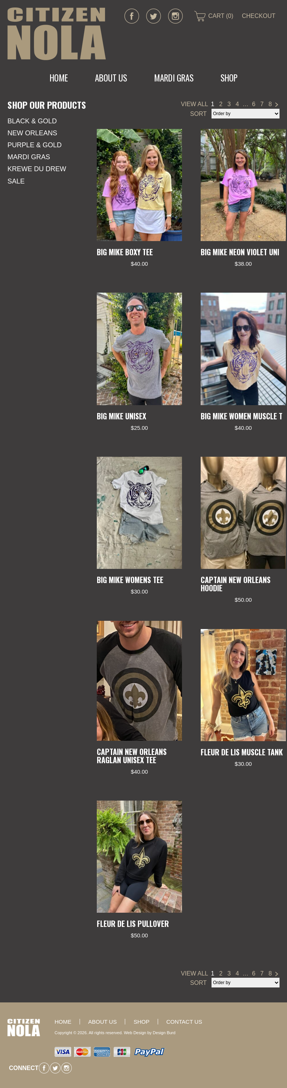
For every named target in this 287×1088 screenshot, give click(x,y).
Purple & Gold (34, 145)
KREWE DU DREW (36, 169)
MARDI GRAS (174, 77)
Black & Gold (32, 121)
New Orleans (32, 133)
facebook (131, 16)
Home (59, 77)
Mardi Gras (28, 157)
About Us (111, 77)
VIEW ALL (194, 104)
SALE (16, 181)
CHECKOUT (258, 16)
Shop (229, 77)
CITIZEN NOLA (56, 33)
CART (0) (220, 16)
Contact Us (184, 1021)
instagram (175, 16)
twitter (153, 16)
